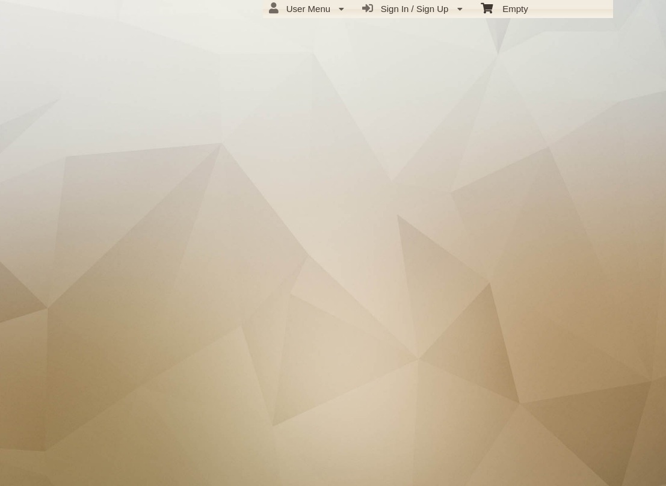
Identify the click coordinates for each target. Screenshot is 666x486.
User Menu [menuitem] (306, 8)
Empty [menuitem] (504, 8)
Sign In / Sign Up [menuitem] (412, 8)
